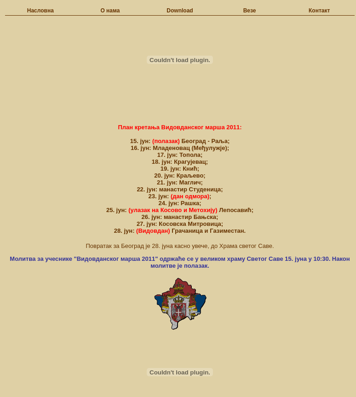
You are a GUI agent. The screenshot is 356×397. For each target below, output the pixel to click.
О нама (110, 10)
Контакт (319, 10)
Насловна (40, 10)
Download (180, 10)
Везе (249, 10)
